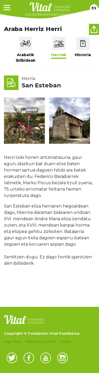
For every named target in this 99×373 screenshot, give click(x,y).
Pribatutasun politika (40, 342)
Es (94, 8)
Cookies (65, 342)
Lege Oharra (12, 342)
